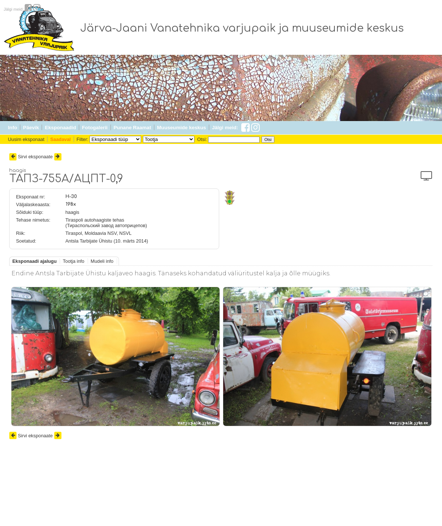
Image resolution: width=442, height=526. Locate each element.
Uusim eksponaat (26, 139)
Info (12, 127)
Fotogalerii (95, 127)
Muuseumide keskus (181, 127)
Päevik (31, 127)
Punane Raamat (132, 127)
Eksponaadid (60, 127)
